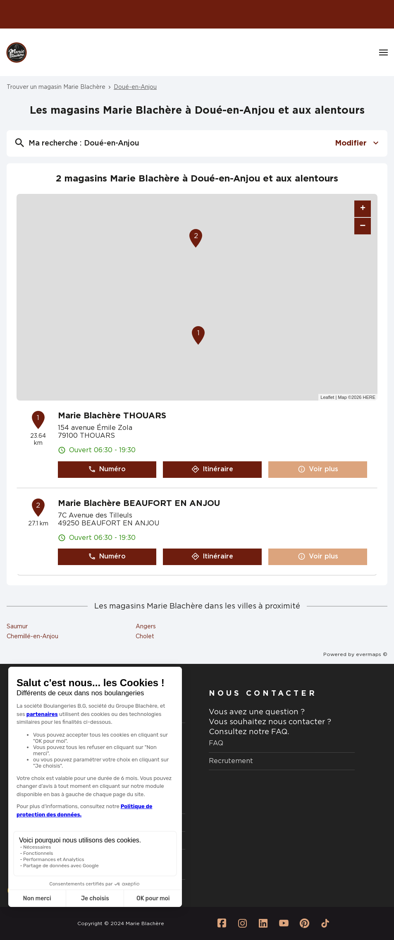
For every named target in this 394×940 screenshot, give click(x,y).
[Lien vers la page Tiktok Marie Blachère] (325, 923)
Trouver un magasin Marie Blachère (56, 87)
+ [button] (362, 209)
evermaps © (371, 654)
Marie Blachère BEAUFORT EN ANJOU (139, 503)
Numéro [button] (107, 469)
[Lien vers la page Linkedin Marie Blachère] (263, 923)
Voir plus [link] (318, 469)
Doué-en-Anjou (135, 87)
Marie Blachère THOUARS (112, 416)
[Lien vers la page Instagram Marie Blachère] (242, 923)
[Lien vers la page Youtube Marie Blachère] (283, 923)
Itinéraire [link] (212, 469)
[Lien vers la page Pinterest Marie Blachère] (304, 923)
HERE (369, 397)
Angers (146, 627)
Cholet (145, 636)
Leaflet (327, 397)
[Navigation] (383, 52)
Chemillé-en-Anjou (32, 636)
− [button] (362, 226)
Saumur (17, 627)
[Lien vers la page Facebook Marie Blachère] (221, 923)
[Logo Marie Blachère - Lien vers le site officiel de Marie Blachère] (16, 52)
